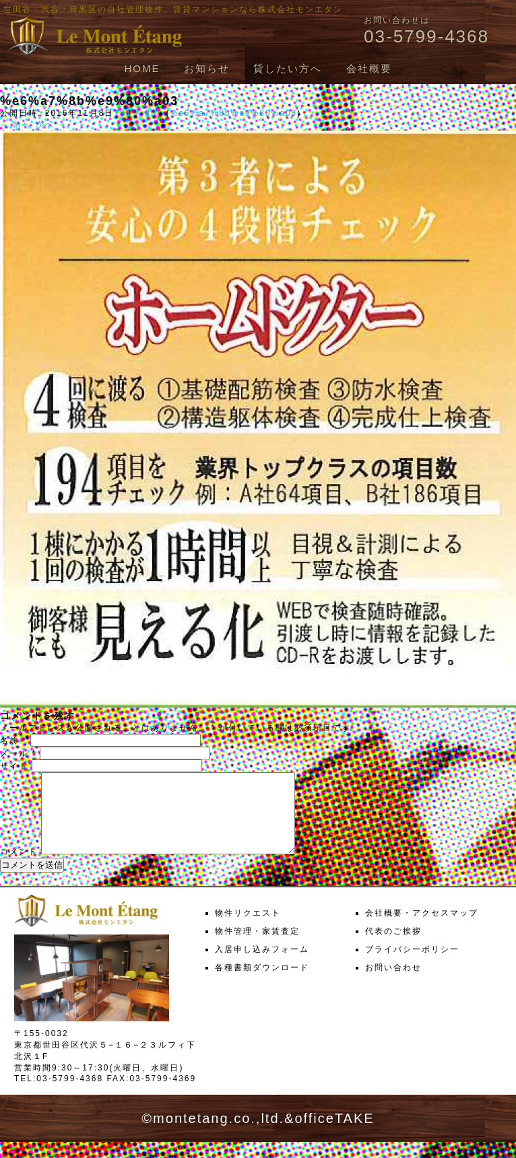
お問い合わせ (393, 983)
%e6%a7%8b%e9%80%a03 (233, 113)
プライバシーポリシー (412, 965)
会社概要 (369, 68)
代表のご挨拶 (393, 947)
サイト (14, 766)
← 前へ (16, 124)
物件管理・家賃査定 (257, 947)
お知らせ (207, 68)
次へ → (51, 124)
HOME (142, 68)
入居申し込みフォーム (262, 965)
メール (18, 753)
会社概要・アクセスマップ (421, 929)
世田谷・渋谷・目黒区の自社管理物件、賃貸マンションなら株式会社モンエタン (173, 9)
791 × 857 (138, 113)
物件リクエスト (248, 929)
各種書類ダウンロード (262, 983)
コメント (19, 868)
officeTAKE (334, 1134)
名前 (13, 740)
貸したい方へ (287, 68)
